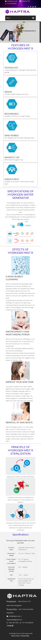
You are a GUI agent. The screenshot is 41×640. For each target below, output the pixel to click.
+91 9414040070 (10, 3)
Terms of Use (14, 635)
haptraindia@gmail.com (14, 619)
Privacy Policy (24, 635)
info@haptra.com (11, 1)
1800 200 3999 (25, 1)
